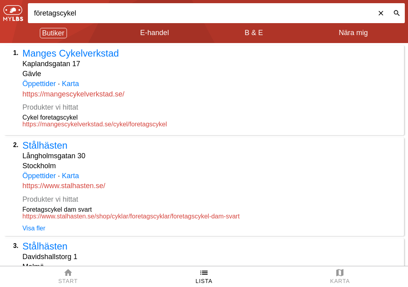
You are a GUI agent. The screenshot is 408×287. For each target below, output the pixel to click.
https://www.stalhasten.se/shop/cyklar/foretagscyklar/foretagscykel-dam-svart (130, 216)
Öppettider (39, 84)
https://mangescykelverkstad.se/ (73, 94)
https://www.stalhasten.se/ (63, 186)
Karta (70, 84)
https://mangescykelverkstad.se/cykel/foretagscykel (94, 124)
